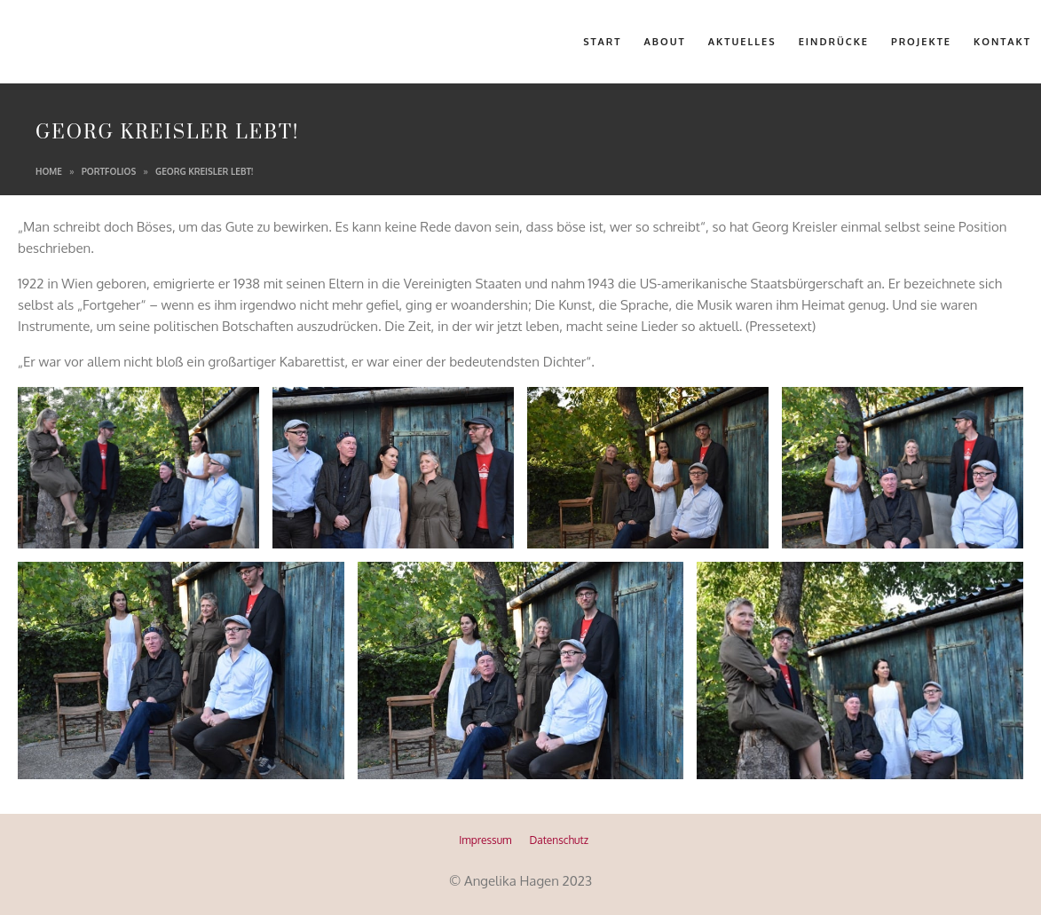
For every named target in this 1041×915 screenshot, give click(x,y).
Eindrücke (834, 41)
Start (602, 41)
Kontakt (1002, 41)
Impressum (485, 840)
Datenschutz (559, 840)
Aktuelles (742, 41)
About (665, 41)
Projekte (921, 41)
